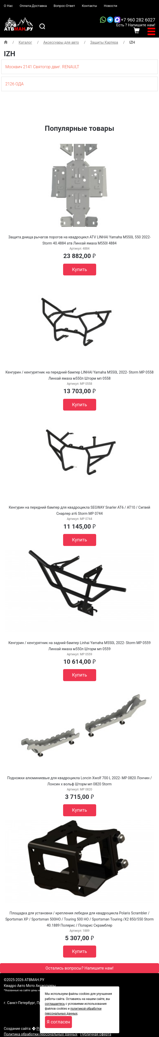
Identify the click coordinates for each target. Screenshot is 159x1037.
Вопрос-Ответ (64, 6)
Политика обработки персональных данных (40, 1034)
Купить (79, 269)
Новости (110, 6)
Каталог (25, 42)
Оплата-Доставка (33, 6)
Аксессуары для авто (61, 42)
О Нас (8, 6)
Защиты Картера (104, 42)
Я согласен (58, 1021)
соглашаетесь (55, 1004)
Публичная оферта (95, 1034)
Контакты (89, 6)
